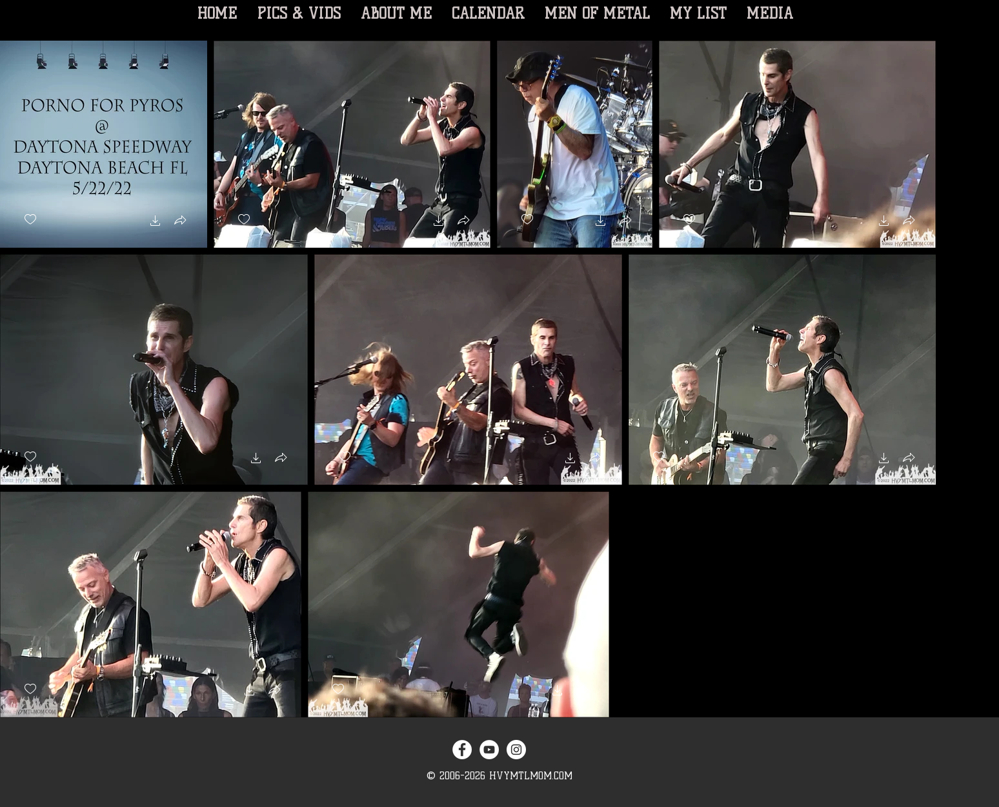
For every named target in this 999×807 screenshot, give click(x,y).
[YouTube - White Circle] (489, 749)
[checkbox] (30, 219)
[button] (155, 222)
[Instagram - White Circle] (516, 749)
